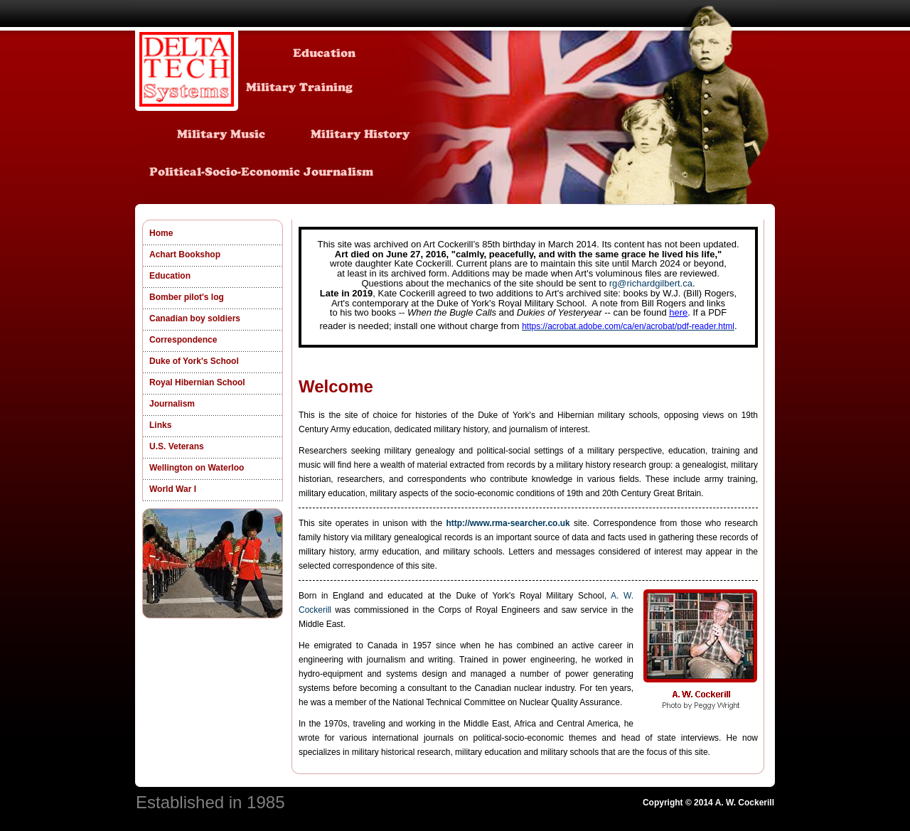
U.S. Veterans (176, 446)
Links (160, 425)
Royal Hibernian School (197, 382)
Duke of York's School (194, 361)
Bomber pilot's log (186, 297)
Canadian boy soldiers (194, 318)
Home (161, 233)
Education (170, 276)
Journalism (172, 404)
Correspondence (183, 340)
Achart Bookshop (184, 254)
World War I (172, 489)
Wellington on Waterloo (196, 468)
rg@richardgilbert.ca (650, 283)
